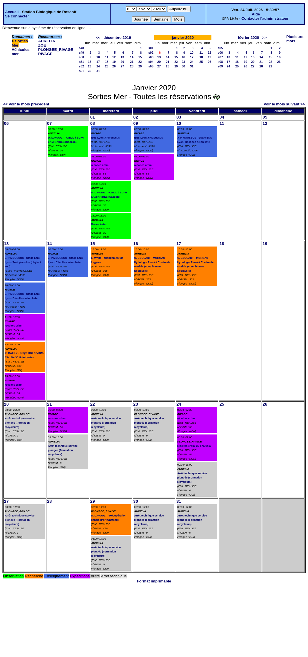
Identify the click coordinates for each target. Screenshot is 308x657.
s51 (81, 61)
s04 (150, 61)
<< (98, 37)
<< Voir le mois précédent (26, 104)
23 (89, 66)
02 (135, 117)
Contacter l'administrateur (265, 18)
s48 (81, 48)
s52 (81, 66)
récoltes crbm (56, 418)
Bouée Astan (99, 224)
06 (6, 123)
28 (131, 66)
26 (114, 66)
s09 (220, 66)
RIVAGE (45, 54)
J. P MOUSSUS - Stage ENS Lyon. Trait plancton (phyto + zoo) (23, 262)
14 (131, 57)
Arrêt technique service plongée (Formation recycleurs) (20, 422)
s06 (220, 52)
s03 (150, 57)
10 (98, 57)
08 (92, 123)
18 (107, 61)
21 (131, 61)
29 (140, 66)
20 (122, 61)
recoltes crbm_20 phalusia (194, 445)
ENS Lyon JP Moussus (105, 137)
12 (114, 57)
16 (89, 61)
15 (140, 57)
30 (89, 71)
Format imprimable (154, 581)
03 (178, 117)
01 (92, 117)
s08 (220, 61)
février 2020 (248, 37)
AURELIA (46, 41)
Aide (256, 14)
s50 (81, 57)
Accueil (12, 12)
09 (135, 123)
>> (264, 37)
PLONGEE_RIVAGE (55, 49)
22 (140, 61)
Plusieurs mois (294, 39)
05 (265, 117)
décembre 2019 (117, 37)
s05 (150, 66)
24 (98, 66)
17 (98, 61)
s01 (81, 71)
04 (221, 117)
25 (107, 66)
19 (114, 61)
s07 (220, 57)
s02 (150, 52)
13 (122, 57)
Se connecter (17, 16)
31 (98, 71)
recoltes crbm (100, 165)
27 (122, 66)
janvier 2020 (183, 37)
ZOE (42, 45)
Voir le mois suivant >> (284, 104)
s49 (81, 52)
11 (107, 57)
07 (49, 123)
